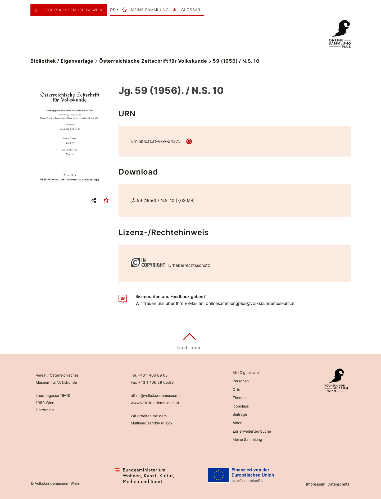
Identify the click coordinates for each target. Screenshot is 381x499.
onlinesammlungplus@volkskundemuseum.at (250, 303)
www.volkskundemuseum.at (155, 402)
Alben (237, 422)
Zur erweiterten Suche (252, 431)
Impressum (315, 484)
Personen (241, 381)
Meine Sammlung (247, 439)
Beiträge (240, 414)
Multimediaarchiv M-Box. (152, 423)
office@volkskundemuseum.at (157, 395)
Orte (236, 389)
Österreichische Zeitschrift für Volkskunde (153, 61)
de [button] (112, 10)
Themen (240, 397)
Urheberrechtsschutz (189, 265)
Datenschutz (339, 484)
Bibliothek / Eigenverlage (61, 61)
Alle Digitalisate (246, 372)
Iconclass (241, 406)
